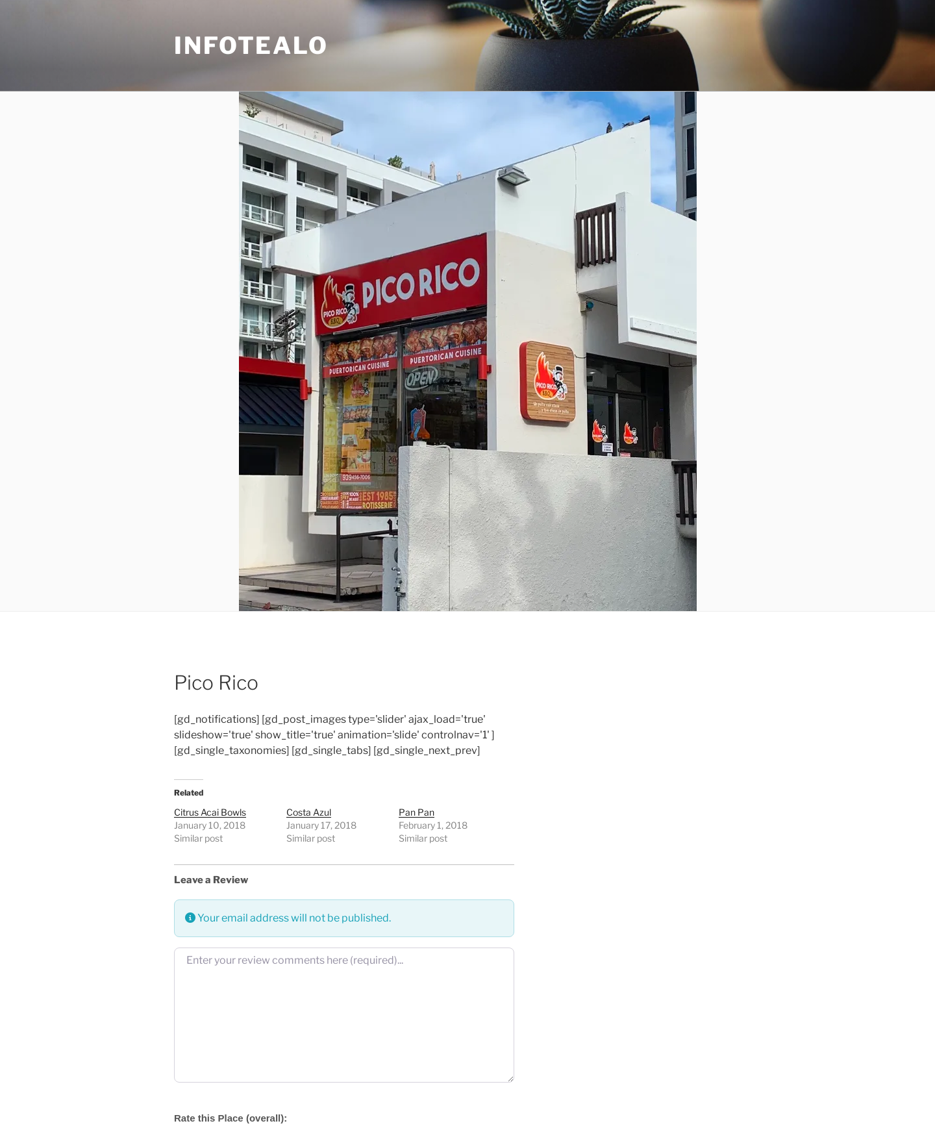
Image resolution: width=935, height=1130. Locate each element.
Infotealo (251, 45)
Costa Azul (308, 812)
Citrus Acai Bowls (210, 812)
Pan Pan (416, 812)
